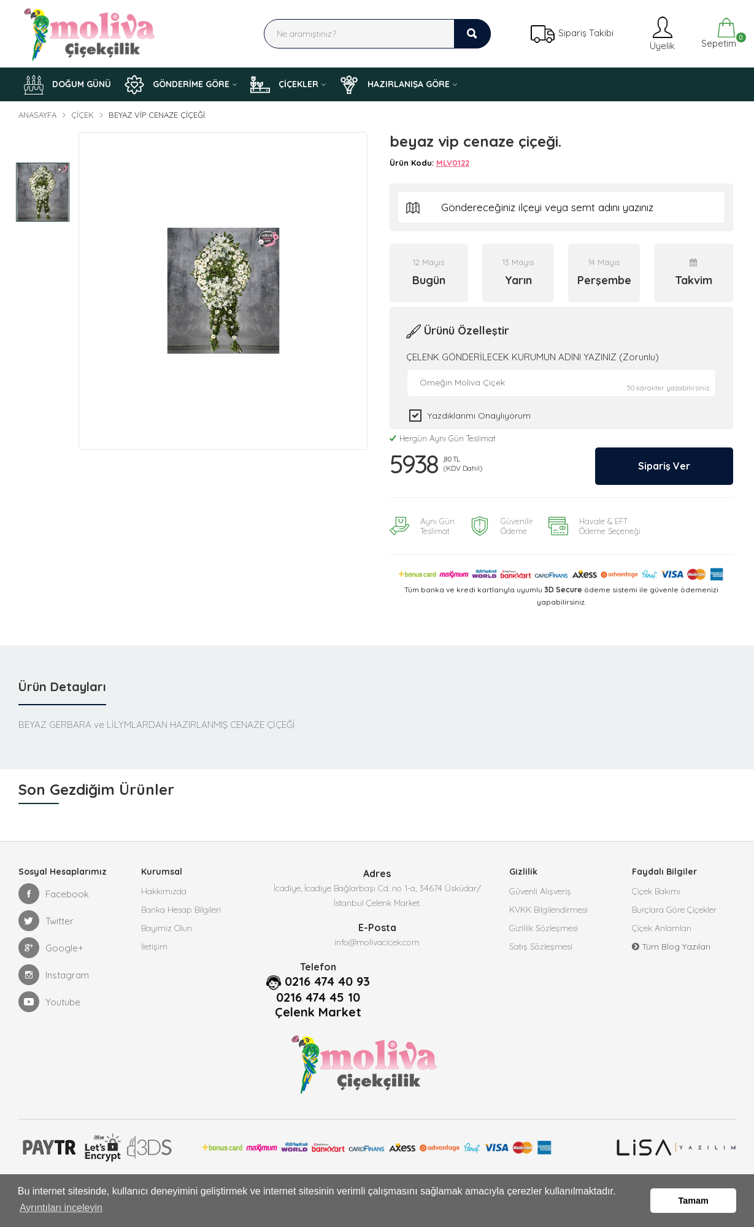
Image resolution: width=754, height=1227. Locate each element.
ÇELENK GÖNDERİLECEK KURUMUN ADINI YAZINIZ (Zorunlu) (532, 357)
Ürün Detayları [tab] (62, 686)
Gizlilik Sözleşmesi (543, 928)
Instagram (53, 974)
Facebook (53, 893)
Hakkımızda (164, 891)
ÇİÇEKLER (284, 85)
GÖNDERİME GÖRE (177, 85)
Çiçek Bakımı (656, 891)
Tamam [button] (694, 1201)
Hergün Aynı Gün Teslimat (443, 438)
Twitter (46, 920)
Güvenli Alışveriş (540, 891)
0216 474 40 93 (327, 981)
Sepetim (717, 33)
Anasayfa (37, 115)
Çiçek (82, 115)
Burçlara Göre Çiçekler (674, 909)
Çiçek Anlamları (661, 928)
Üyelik (661, 33)
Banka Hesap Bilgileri (181, 909)
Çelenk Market (318, 1012)
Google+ (50, 947)
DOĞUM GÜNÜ (67, 85)
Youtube (49, 1001)
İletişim (154, 946)
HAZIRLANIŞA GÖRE (394, 85)
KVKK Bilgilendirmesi (548, 909)
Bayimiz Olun (166, 928)
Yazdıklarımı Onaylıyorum (479, 415)
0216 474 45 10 (318, 997)
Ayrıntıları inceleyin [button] (61, 1207)
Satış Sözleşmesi (540, 946)
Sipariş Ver (664, 466)
